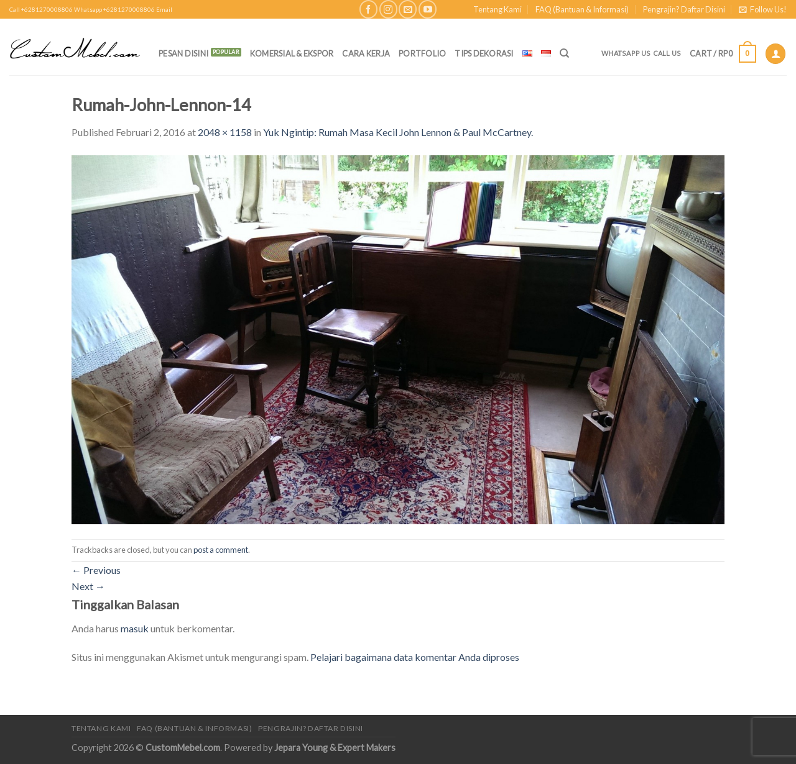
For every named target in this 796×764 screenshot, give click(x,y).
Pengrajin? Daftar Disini (684, 9)
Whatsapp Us (625, 53)
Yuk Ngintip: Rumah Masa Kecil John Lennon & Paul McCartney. (398, 132)
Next (88, 586)
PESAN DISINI (183, 53)
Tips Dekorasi (484, 53)
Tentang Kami (497, 9)
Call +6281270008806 (41, 9)
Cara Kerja (366, 53)
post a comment (220, 550)
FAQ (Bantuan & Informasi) (582, 9)
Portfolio (422, 53)
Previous (96, 570)
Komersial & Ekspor (292, 53)
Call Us (667, 53)
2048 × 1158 (225, 132)
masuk (135, 628)
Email (164, 9)
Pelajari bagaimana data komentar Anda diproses (414, 657)
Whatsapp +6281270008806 (114, 9)
